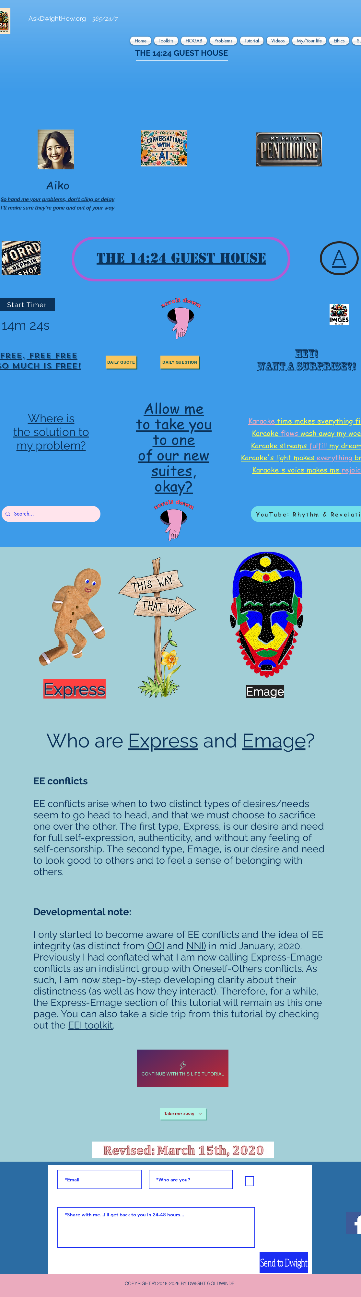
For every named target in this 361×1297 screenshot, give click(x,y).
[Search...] (50, 514)
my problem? (51, 445)
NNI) (196, 945)
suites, (173, 470)
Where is (51, 418)
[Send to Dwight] (284, 1262)
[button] (141, 41)
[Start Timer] (27, 304)
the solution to (51, 431)
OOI (155, 945)
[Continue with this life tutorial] (182, 1068)
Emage (274, 740)
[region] (305, 362)
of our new (173, 454)
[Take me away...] (183, 1114)
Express (163, 740)
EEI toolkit (90, 1025)
